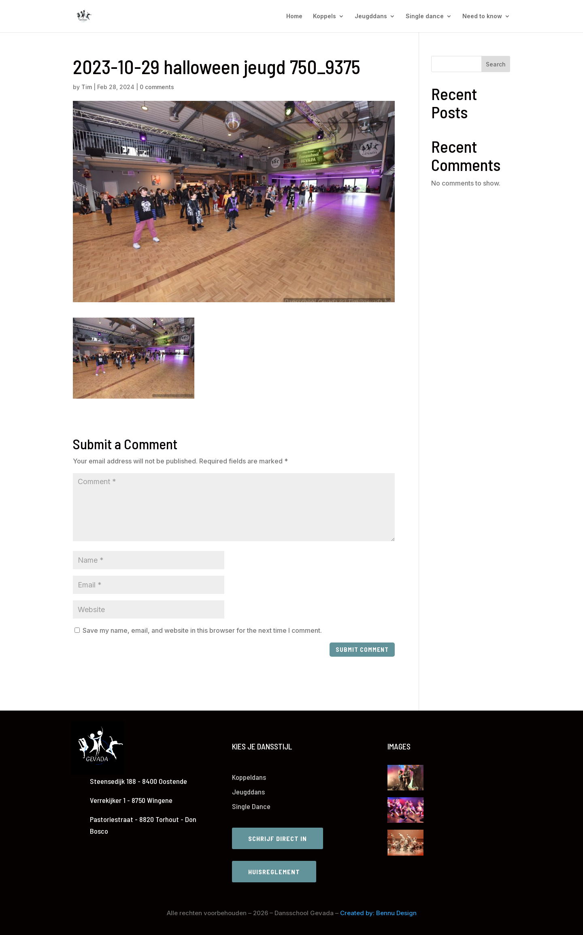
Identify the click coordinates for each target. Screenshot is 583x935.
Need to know (482, 16)
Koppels (324, 16)
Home (294, 16)
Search (496, 64)
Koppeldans (249, 777)
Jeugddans (371, 16)
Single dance (425, 16)
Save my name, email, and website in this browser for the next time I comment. (202, 630)
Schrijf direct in (277, 838)
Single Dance (251, 806)
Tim (86, 86)
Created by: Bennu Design (378, 913)
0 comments (157, 86)
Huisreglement (274, 871)
